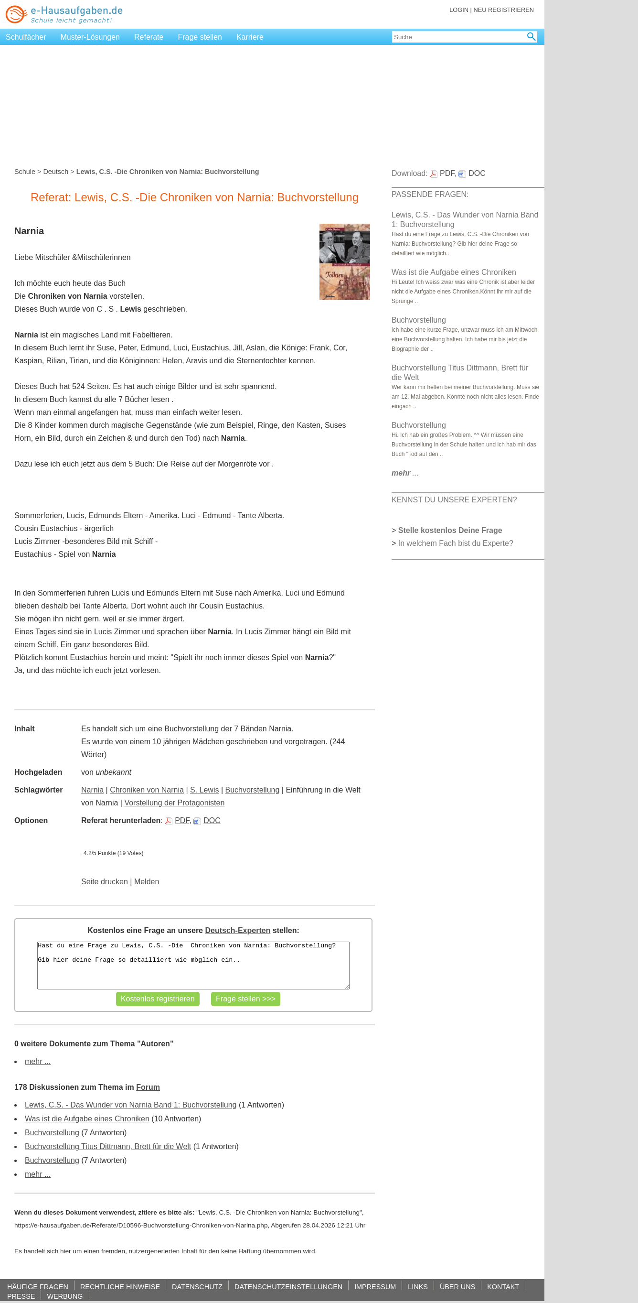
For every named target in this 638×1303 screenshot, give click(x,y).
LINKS (418, 1286)
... (405, 473)
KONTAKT (503, 1286)
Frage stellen (200, 37)
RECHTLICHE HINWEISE (120, 1286)
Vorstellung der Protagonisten (174, 803)
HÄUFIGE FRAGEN (37, 1286)
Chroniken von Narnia (147, 790)
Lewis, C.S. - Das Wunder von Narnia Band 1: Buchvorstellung (130, 1105)
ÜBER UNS (457, 1286)
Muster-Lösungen (90, 37)
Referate (148, 37)
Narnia (92, 790)
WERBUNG (65, 1296)
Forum (148, 1087)
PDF (177, 820)
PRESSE (21, 1296)
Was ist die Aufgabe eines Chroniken (87, 1119)
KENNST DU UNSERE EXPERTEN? (454, 500)
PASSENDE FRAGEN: (430, 194)
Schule (24, 171)
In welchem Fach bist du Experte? (455, 543)
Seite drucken (104, 882)
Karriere (250, 37)
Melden (146, 882)
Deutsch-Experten (237, 930)
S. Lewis (204, 790)
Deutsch (55, 171)
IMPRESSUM (375, 1286)
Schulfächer (26, 37)
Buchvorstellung (252, 790)
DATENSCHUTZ (197, 1286)
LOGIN (458, 9)
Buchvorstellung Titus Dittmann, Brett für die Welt (108, 1146)
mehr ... (38, 1061)
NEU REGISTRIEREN (503, 9)
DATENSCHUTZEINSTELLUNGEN (288, 1286)
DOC (207, 820)
